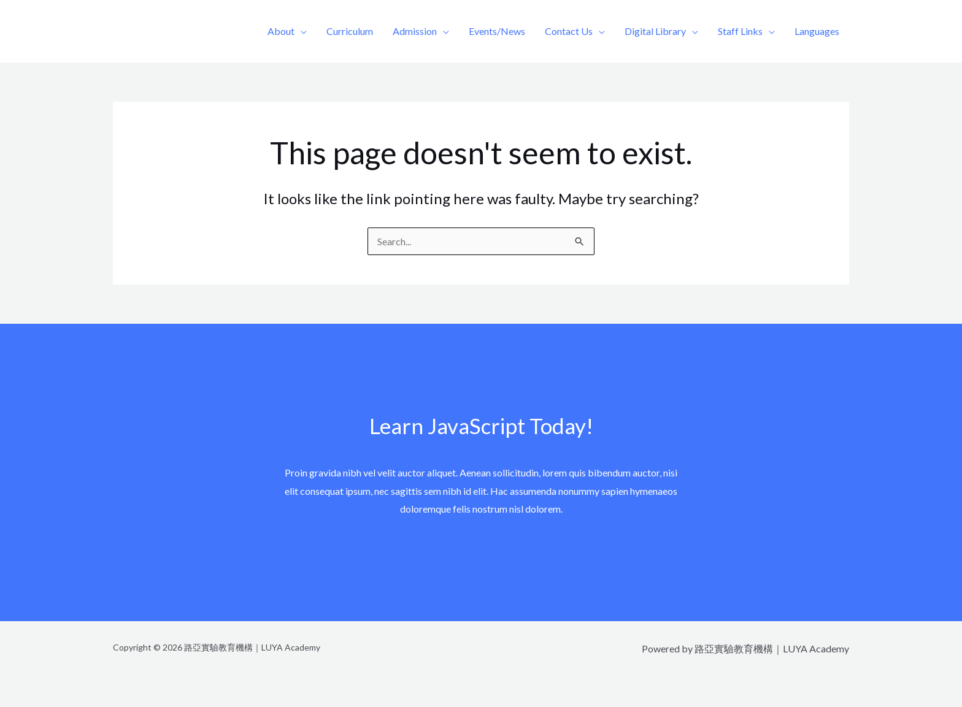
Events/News (497, 31)
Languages (817, 31)
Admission (415, 31)
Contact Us (569, 31)
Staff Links (740, 31)
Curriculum (349, 31)
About (280, 31)
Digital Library (655, 31)
